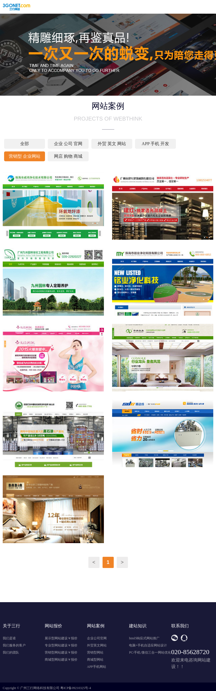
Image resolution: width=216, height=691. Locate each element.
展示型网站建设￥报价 (61, 638)
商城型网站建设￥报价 (61, 659)
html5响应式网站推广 (144, 638)
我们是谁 (9, 638)
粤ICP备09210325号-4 (75, 688)
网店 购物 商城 (68, 156)
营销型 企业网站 (24, 156)
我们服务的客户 (14, 645)
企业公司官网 (97, 638)
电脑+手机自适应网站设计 (148, 645)
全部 (24, 143)
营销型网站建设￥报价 (61, 652)
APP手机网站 (96, 667)
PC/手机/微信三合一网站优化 (150, 652)
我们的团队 (11, 652)
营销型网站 (95, 652)
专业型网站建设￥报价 (61, 645)
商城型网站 (95, 659)
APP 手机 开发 (155, 143)
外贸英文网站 (97, 645)
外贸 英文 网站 (112, 143)
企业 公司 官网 (68, 143)
